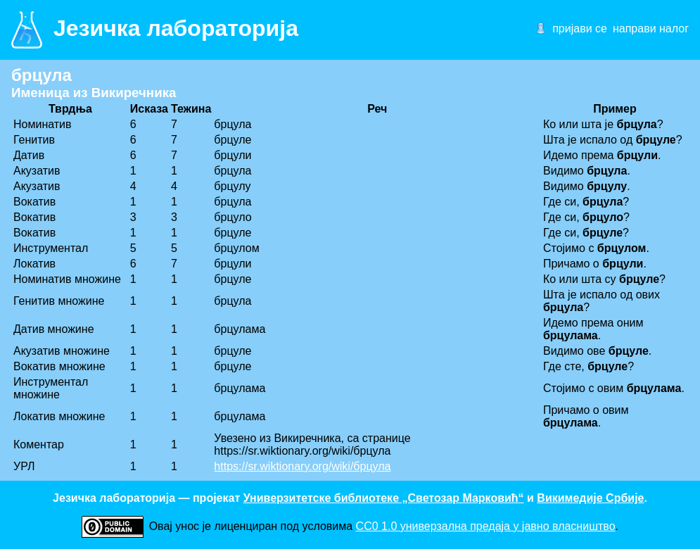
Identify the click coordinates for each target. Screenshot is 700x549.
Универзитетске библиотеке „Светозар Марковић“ (383, 498)
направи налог (651, 28)
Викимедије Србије (590, 498)
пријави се (579, 28)
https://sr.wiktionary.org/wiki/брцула (302, 466)
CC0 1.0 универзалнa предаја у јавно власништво (486, 526)
